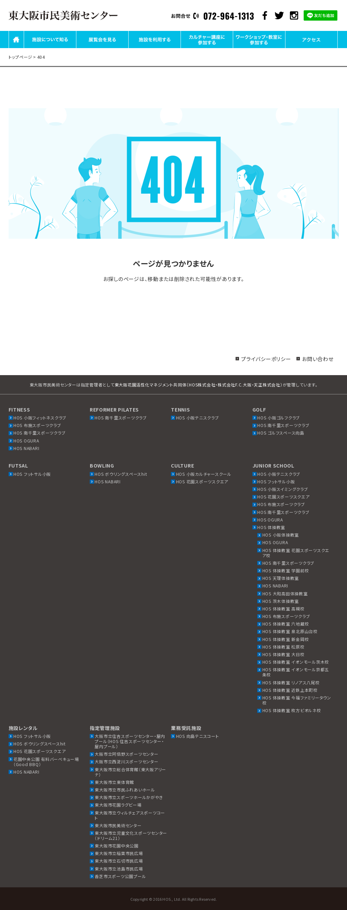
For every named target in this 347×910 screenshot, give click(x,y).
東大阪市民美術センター (118, 825)
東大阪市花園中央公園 (117, 846)
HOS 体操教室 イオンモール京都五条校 (295, 671)
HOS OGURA (26, 440)
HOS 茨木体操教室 (280, 601)
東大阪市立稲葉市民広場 (119, 853)
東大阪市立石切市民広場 (119, 861)
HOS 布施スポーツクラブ (37, 425)
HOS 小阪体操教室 (280, 535)
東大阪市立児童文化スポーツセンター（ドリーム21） (131, 835)
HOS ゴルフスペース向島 (280, 433)
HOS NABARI (26, 448)
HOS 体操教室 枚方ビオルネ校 (291, 710)
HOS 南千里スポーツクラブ (39, 433)
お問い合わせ (318, 358)
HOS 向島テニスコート (197, 736)
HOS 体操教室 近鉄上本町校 (290, 690)
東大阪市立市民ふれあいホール (125, 790)
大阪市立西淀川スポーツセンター (126, 761)
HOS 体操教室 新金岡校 (285, 639)
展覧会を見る (102, 47)
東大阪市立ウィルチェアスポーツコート (130, 815)
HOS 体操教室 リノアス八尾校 (291, 682)
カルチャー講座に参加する (207, 47)
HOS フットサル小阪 (32, 474)
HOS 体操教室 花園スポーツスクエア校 (296, 552)
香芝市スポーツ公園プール (120, 876)
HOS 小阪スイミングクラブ (282, 489)
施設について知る (50, 47)
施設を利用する (154, 47)
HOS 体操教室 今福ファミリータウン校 (296, 700)
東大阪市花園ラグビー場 (118, 805)
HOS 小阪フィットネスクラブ (39, 417)
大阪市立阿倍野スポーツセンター (126, 754)
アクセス (311, 47)
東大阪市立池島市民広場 (119, 869)
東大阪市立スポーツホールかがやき (129, 797)
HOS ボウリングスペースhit (121, 474)
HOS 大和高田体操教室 (285, 593)
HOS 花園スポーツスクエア (202, 481)
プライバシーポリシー (266, 358)
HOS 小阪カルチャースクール (203, 474)
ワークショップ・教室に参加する (259, 47)
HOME (16, 47)
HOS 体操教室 (271, 527)
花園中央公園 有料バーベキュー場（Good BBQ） (46, 761)
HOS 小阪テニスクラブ (197, 417)
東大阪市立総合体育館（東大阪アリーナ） (130, 771)
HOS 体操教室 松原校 (283, 647)
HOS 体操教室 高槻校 (283, 608)
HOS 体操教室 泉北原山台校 (290, 631)
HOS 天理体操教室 (280, 578)
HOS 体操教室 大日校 (283, 654)
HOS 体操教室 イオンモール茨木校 (295, 662)
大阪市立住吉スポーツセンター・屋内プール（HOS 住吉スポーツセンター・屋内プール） (130, 741)
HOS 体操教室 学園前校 (285, 570)
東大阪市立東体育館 (114, 782)
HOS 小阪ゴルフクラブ (278, 417)
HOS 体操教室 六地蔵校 (285, 624)
